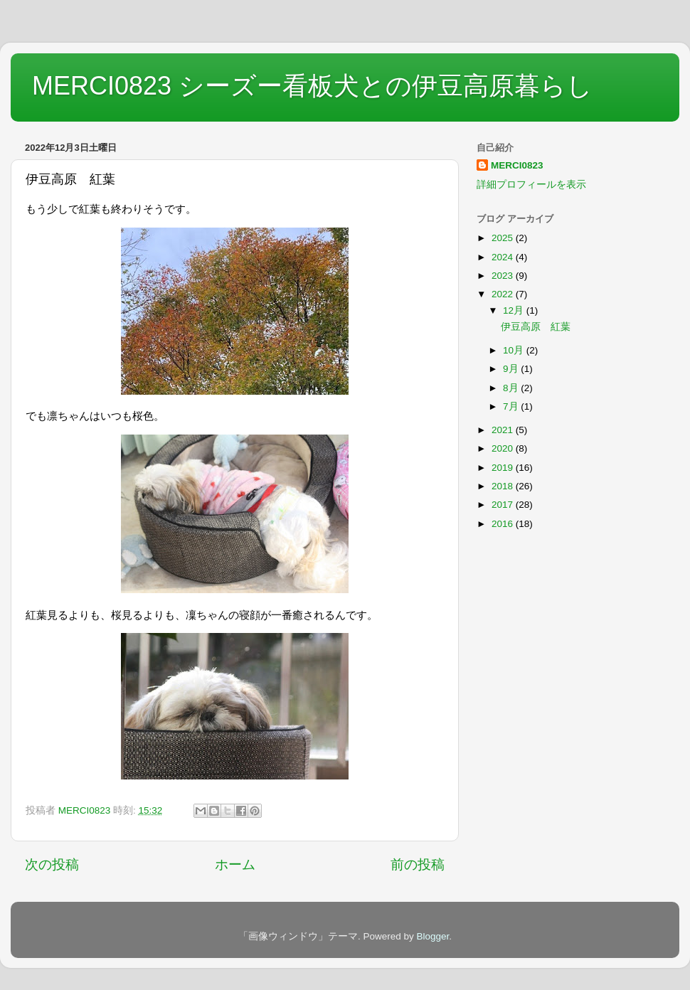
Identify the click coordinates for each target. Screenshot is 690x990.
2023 (504, 275)
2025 (504, 238)
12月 (514, 310)
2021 (504, 430)
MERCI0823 (517, 165)
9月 (512, 368)
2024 (504, 257)
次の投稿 (52, 864)
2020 (504, 448)
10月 (514, 350)
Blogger (432, 936)
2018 (504, 486)
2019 (504, 467)
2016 (504, 523)
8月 (512, 388)
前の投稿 (418, 864)
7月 (512, 406)
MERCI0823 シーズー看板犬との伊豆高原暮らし (312, 85)
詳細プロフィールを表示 (531, 184)
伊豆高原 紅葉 (535, 326)
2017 (504, 504)
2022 (504, 294)
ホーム (235, 864)
